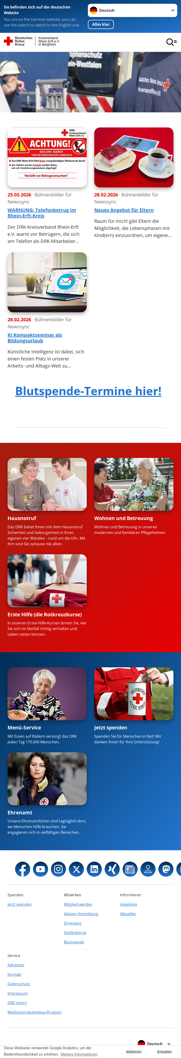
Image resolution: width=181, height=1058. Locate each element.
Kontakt (14, 974)
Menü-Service (24, 727)
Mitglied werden (78, 904)
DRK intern (17, 1002)
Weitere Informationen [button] (79, 1054)
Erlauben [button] (164, 1052)
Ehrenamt (20, 812)
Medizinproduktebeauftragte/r (34, 1012)
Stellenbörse (75, 932)
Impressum (18, 993)
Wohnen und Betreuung (123, 518)
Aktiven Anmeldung (81, 913)
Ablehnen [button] (134, 1052)
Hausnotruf (22, 518)
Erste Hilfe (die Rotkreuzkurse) (45, 614)
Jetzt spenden (110, 727)
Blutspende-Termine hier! (88, 390)
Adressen (16, 965)
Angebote (128, 904)
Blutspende (74, 942)
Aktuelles (128, 913)
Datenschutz (19, 983)
